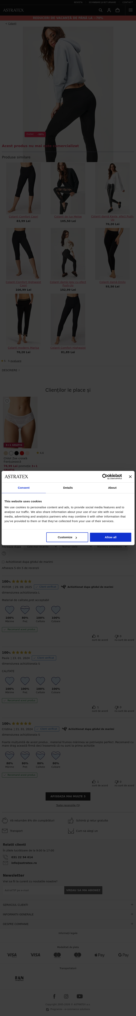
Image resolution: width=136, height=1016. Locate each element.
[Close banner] (130, 476)
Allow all (111, 537)
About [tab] (112, 487)
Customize (67, 537)
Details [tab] (68, 487)
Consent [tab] (24, 487)
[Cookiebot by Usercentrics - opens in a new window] (105, 476)
